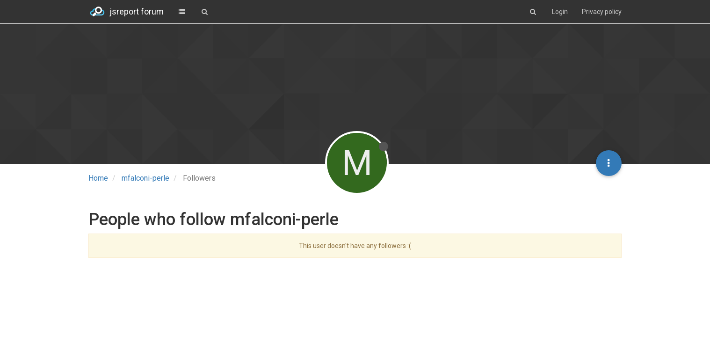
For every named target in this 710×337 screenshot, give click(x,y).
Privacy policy (602, 11)
